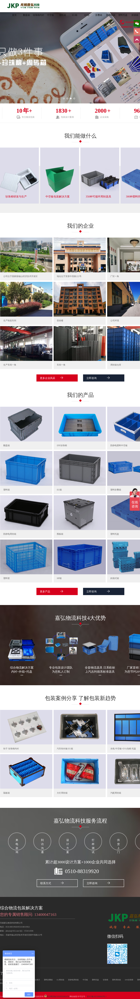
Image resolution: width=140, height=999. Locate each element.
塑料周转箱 (116, 978)
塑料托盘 (122, 15)
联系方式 (51, 881)
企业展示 (36, 978)
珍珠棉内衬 (38, 15)
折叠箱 (98, 15)
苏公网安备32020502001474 (58, 995)
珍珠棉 (105, 978)
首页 (14, 15)
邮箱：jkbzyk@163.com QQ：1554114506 (16, 929)
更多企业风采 (55, 378)
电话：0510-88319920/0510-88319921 (15, 925)
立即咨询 (92, 378)
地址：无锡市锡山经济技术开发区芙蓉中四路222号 (21, 933)
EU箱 (74, 15)
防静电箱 (110, 15)
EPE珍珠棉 (129, 978)
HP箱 (86, 15)
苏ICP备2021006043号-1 (96, 995)
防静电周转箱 (73, 978)
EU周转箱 (60, 978)
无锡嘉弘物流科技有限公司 (11, 921)
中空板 (50, 15)
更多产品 (52, 591)
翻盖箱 (26, 15)
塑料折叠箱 (48, 978)
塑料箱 (62, 15)
